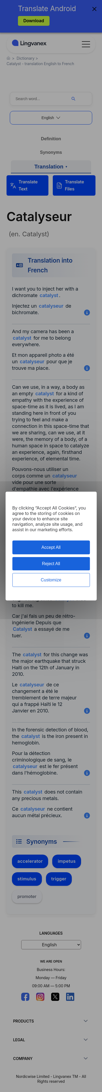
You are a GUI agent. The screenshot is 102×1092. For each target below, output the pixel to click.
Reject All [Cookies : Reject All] (51, 563)
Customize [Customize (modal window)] (51, 580)
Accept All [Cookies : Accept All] (50, 547)
